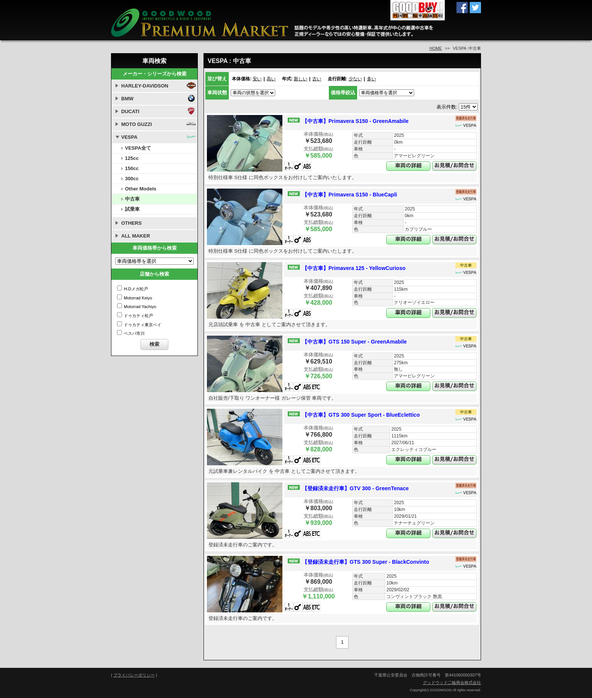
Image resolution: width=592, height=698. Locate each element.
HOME (435, 48)
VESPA (129, 137)
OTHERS (131, 223)
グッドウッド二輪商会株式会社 (452, 682)
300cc (132, 178)
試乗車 (132, 209)
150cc (132, 168)
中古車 (132, 199)
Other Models (140, 189)
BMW (127, 98)
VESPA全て (138, 148)
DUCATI (130, 111)
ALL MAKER (135, 236)
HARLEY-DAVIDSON (144, 86)
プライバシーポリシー (134, 675)
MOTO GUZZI (136, 124)
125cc (132, 158)
